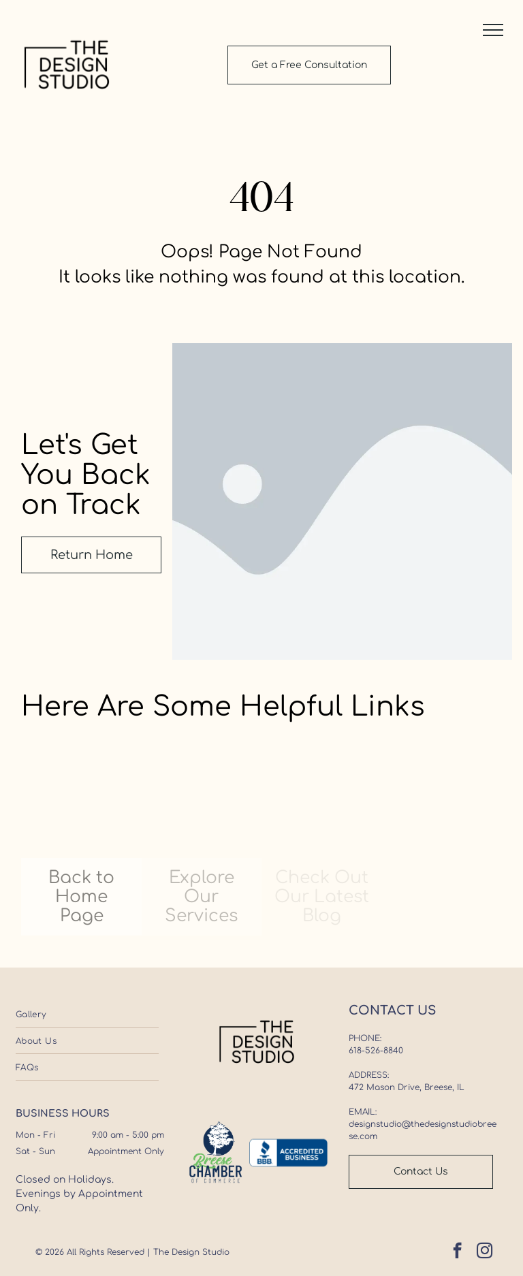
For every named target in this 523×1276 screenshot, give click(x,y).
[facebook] (457, 1252)
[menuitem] (87, 1015)
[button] (493, 30)
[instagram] (484, 1252)
